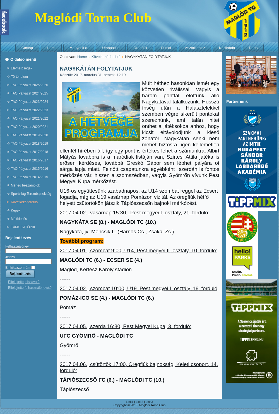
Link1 (129, 401)
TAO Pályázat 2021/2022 (29, 118)
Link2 (139, 401)
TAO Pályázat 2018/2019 (29, 144)
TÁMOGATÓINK (23, 227)
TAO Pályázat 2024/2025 (29, 93)
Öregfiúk (140, 48)
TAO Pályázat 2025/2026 (29, 85)
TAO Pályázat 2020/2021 (29, 127)
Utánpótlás (110, 48)
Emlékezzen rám (17, 268)
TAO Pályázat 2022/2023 (29, 110)
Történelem (19, 77)
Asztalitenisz (195, 48)
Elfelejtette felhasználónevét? (30, 288)
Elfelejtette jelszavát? (24, 282)
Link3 (149, 401)
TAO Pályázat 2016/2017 (29, 160)
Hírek (51, 48)
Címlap (27, 48)
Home (82, 57)
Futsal (166, 48)
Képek (15, 210)
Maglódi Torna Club (93, 17)
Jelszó (10, 257)
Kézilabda (227, 48)
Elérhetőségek (21, 68)
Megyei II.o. (78, 48)
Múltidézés (19, 219)
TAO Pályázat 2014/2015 (29, 177)
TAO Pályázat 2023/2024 (29, 102)
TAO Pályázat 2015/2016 (29, 169)
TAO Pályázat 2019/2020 (29, 135)
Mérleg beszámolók (25, 185)
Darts (253, 48)
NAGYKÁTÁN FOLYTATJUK (96, 69)
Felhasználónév (17, 246)
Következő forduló (24, 202)
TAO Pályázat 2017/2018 (29, 152)
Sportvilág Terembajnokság (31, 194)
